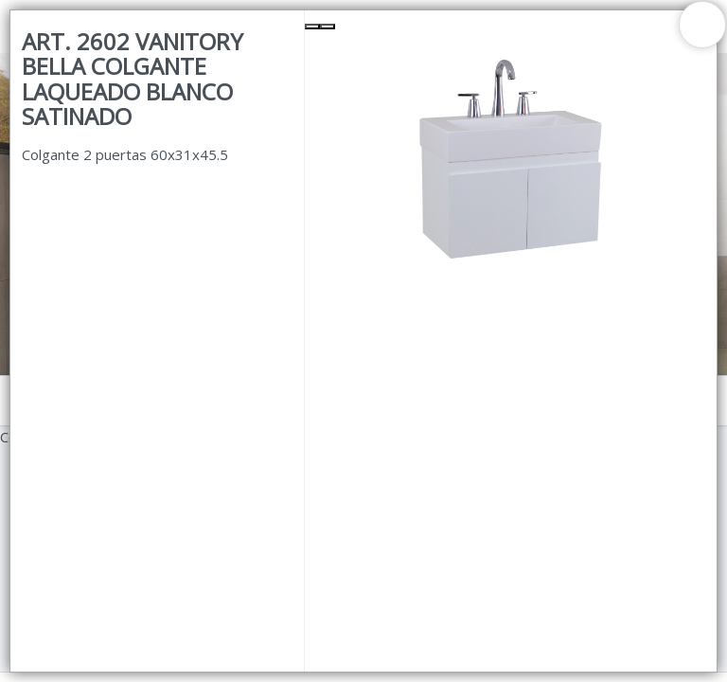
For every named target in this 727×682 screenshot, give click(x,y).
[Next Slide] (327, 26)
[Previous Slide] (312, 26)
